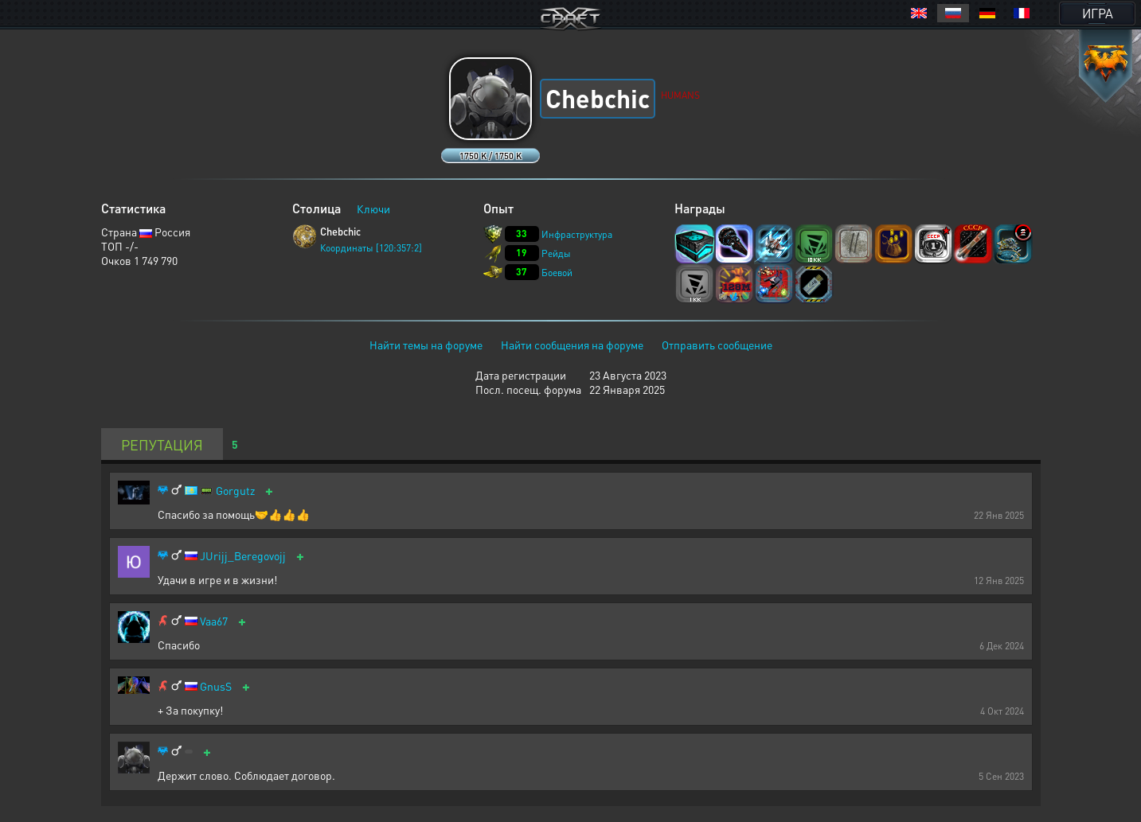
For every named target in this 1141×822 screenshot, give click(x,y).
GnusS (216, 686)
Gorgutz (235, 490)
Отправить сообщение (717, 344)
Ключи (373, 208)
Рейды (556, 253)
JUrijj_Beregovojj (243, 556)
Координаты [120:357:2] (371, 248)
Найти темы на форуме (426, 344)
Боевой (556, 273)
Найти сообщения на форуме (572, 344)
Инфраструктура (576, 234)
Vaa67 (214, 621)
